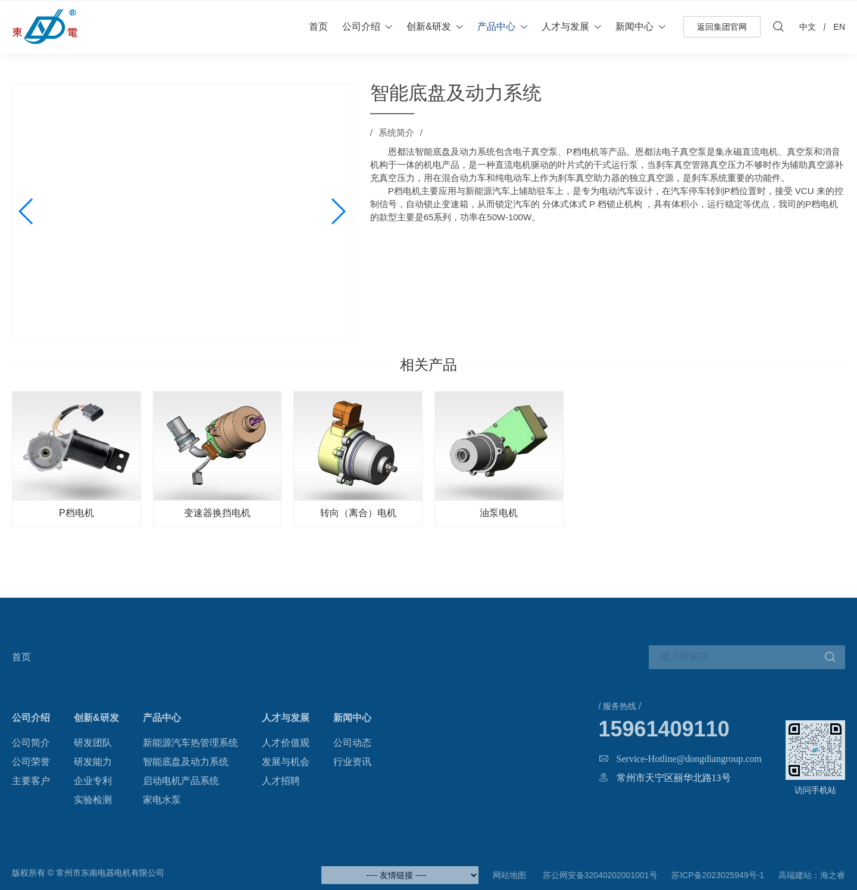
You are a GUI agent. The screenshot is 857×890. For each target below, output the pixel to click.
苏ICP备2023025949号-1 (717, 875)
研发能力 (93, 762)
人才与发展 (565, 26)
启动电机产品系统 (181, 781)
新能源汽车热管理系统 (190, 743)
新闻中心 (634, 26)
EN (839, 27)
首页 (318, 26)
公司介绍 (361, 26)
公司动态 (352, 743)
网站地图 (509, 875)
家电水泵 (162, 800)
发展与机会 (285, 762)
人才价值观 (285, 743)
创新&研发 (428, 26)
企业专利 (93, 781)
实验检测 (93, 800)
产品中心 (496, 26)
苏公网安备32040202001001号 (599, 875)
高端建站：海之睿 (811, 875)
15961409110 (664, 729)
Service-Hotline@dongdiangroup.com (689, 758)
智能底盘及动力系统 (186, 762)
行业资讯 (352, 762)
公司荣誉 (31, 762)
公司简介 (31, 743)
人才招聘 (281, 781)
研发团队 (93, 743)
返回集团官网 (722, 27)
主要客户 (31, 781)
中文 (807, 27)
